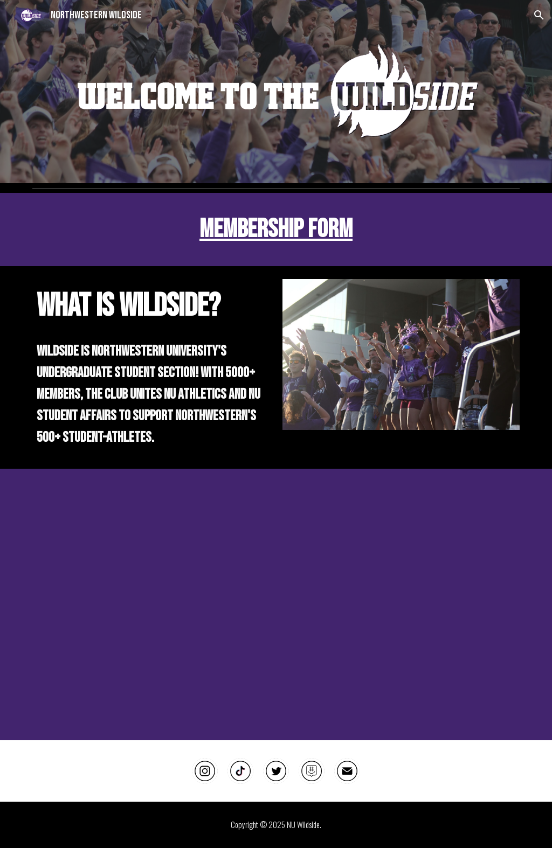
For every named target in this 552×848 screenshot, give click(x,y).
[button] (539, 15)
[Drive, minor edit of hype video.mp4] (276, 604)
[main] (276, 229)
